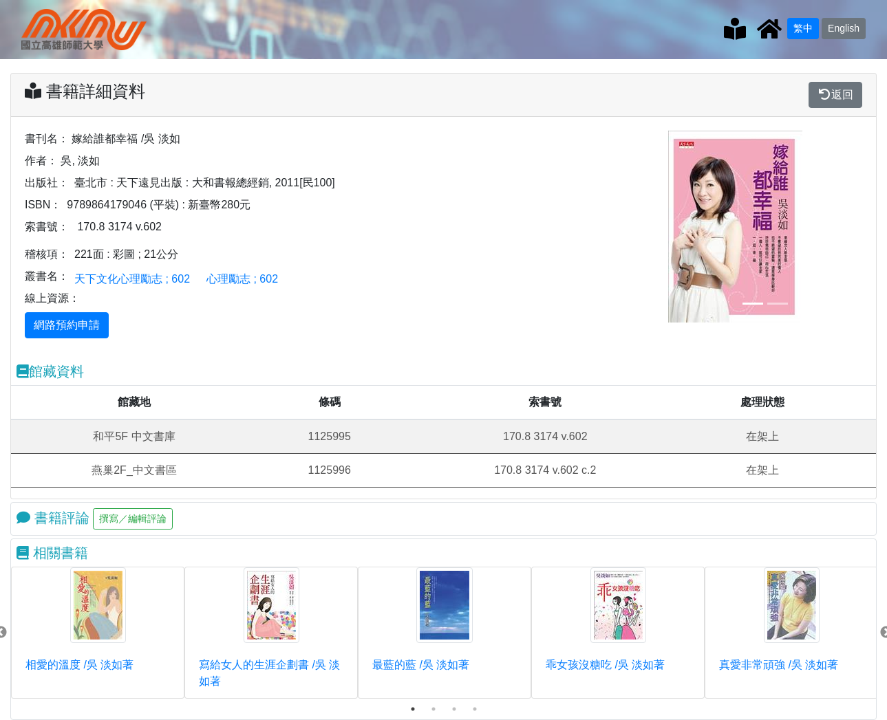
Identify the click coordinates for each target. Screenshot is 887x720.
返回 (835, 94)
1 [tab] (413, 709)
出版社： (47, 182)
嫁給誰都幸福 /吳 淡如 (126, 138)
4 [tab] (475, 709)
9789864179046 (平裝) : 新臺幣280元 (158, 204)
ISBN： (43, 204)
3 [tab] (454, 709)
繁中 (803, 28)
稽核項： (47, 254)
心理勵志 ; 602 (242, 279)
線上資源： (52, 298)
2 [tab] (433, 709)
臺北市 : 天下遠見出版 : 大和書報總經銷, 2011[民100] (204, 182)
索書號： (47, 226)
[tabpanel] (97, 633)
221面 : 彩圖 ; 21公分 (126, 254)
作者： (41, 160)
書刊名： (47, 138)
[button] (682, 227)
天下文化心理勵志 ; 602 (132, 279)
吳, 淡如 (80, 160)
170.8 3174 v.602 (119, 226)
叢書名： (47, 276)
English (843, 28)
